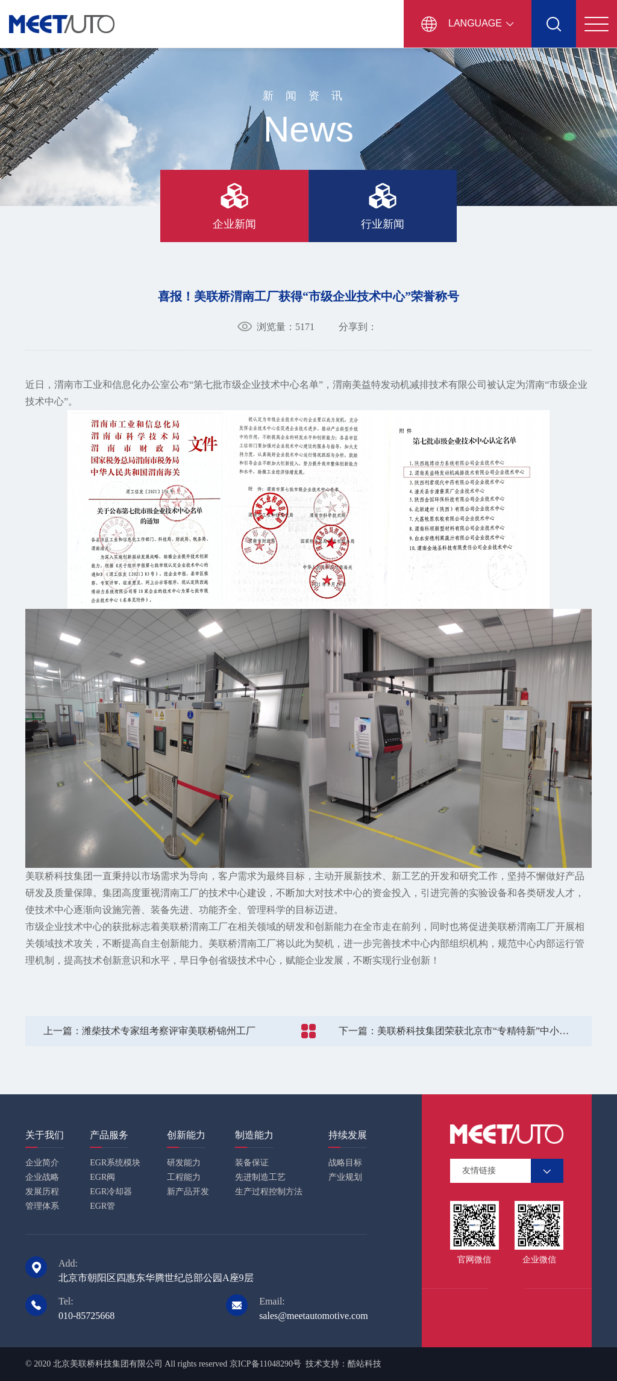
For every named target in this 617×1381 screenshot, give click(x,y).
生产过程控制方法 (268, 1191)
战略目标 (345, 1162)
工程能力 (184, 1177)
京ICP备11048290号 (265, 1363)
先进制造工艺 (260, 1177)
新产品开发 (188, 1191)
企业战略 (42, 1177)
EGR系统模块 (115, 1162)
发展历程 (42, 1191)
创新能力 (186, 1135)
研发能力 (184, 1162)
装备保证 (252, 1162)
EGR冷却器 (111, 1191)
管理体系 (42, 1206)
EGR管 (102, 1206)
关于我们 (44, 1135)
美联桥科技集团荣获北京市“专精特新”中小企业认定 (468, 1031)
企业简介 (42, 1162)
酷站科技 (364, 1363)
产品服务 (109, 1135)
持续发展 (347, 1135)
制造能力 (254, 1135)
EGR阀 (102, 1177)
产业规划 (345, 1177)
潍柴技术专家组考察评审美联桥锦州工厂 (149, 1031)
